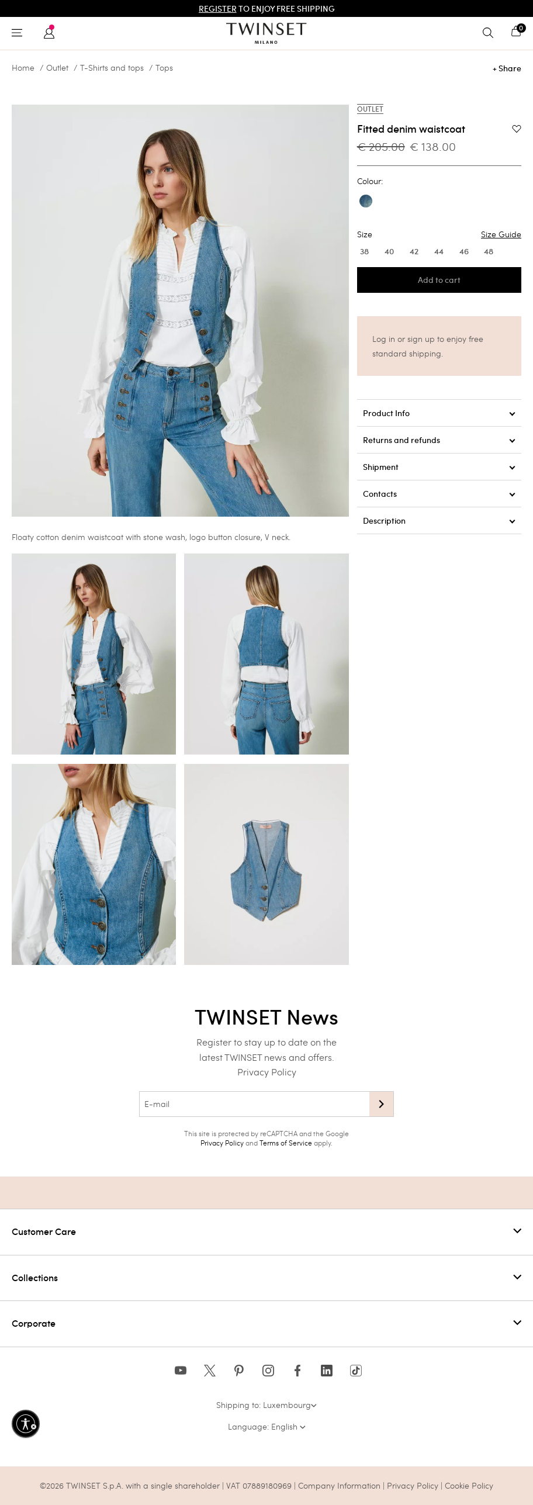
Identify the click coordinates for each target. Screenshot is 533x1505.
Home (23, 68)
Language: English (267, 1426)
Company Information (339, 1485)
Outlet (57, 68)
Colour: (370, 181)
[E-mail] (254, 1104)
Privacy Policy (266, 1071)
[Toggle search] (491, 33)
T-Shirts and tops (112, 68)
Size (439, 234)
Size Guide (501, 234)
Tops (164, 68)
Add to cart (439, 280)
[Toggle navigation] (20, 33)
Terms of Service (285, 1142)
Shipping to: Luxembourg (266, 1404)
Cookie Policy (469, 1485)
